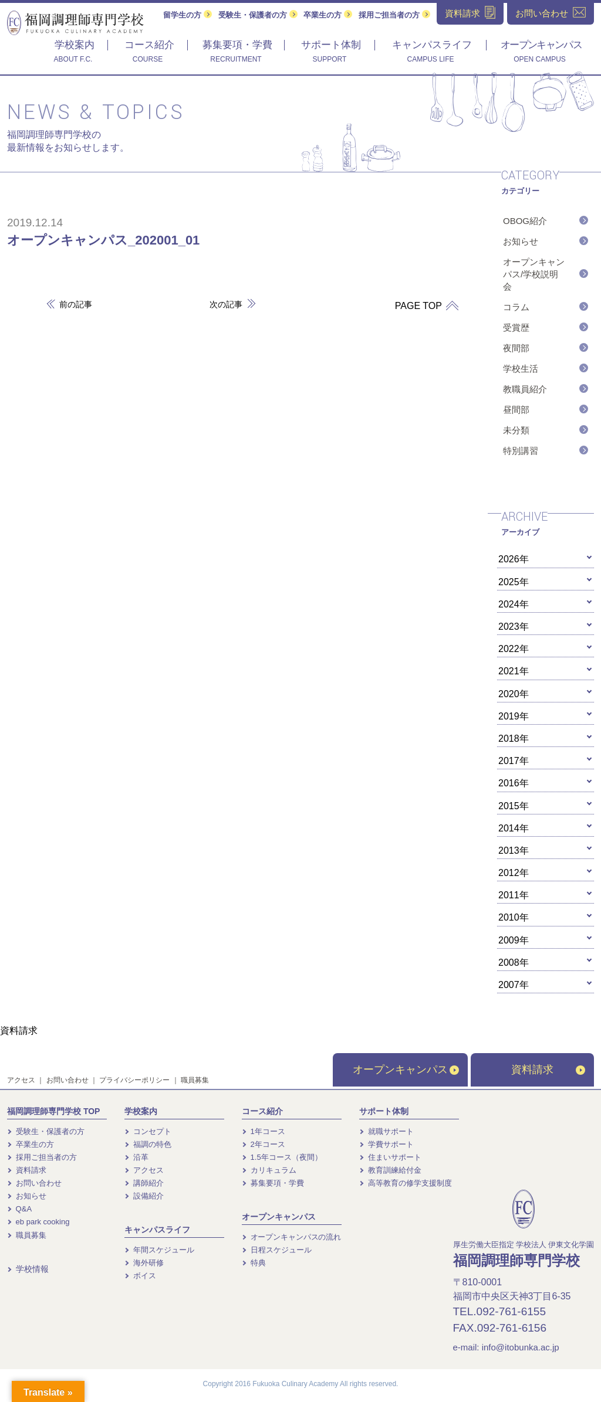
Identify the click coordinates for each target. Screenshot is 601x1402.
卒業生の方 (327, 15)
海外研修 (144, 1262)
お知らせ (520, 241)
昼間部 (516, 410)
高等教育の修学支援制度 (405, 1183)
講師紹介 (144, 1183)
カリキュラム (269, 1170)
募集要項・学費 (273, 1183)
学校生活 (520, 369)
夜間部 (516, 348)
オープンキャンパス (406, 1069)
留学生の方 (187, 15)
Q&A (19, 1208)
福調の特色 (147, 1144)
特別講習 (520, 451)
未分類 (516, 430)
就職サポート (386, 1131)
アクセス (21, 1080)
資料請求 (548, 1069)
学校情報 (28, 1269)
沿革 (136, 1157)
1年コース (263, 1131)
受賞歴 (516, 327)
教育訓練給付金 (390, 1170)
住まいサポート (390, 1157)
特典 (254, 1262)
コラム (516, 307)
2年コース (263, 1144)
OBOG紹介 (525, 221)
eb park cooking (38, 1221)
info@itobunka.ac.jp (520, 1347)
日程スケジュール (277, 1249)
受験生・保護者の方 (258, 15)
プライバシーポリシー (134, 1080)
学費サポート (386, 1144)
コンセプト (147, 1131)
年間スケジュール (159, 1249)
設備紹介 (144, 1195)
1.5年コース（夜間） (282, 1157)
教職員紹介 (525, 389)
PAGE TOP (422, 306)
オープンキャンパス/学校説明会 (534, 274)
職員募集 (195, 1080)
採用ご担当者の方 (394, 15)
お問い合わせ (67, 1080)
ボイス (140, 1275)
